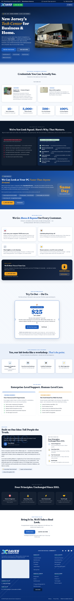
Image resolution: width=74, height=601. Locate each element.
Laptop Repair (37, 566)
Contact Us (20, 202)
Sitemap (49, 598)
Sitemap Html (36, 569)
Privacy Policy (56, 598)
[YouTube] (71, 551)
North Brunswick (37, 586)
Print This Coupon (32, 327)
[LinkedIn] (69, 551)
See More (37, 589)
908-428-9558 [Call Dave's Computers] (18, 4)
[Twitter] (66, 551)
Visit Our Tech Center (8, 49)
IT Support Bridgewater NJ (39, 584)
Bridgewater (36, 576)
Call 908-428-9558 (43, 531)
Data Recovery (37, 560)
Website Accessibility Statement (66, 598)
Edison (35, 578)
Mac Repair (36, 562)
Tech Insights (57, 580)
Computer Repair (37, 557)
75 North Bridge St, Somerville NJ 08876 (11, 589)
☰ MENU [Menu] (69, 4)
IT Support (36, 564)
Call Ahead (44, 327)
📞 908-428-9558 (23, 49)
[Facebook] (63, 551)
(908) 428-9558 (68, 1)
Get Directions (29, 531)
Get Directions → (64, 274)
